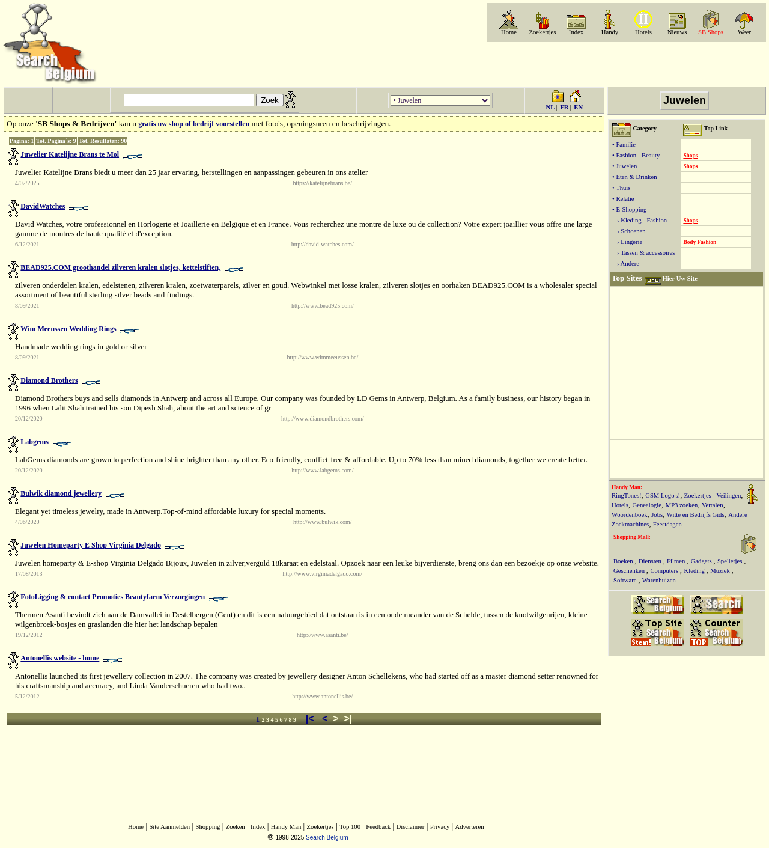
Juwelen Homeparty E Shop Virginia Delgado (90, 545)
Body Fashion (699, 242)
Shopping (208, 826)
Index (576, 32)
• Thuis (621, 188)
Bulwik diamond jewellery (61, 493)
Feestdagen (667, 524)
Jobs (657, 514)
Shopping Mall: (632, 537)
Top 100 (349, 826)
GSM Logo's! (662, 495)
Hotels (643, 32)
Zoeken (235, 826)
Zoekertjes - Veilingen (712, 495)
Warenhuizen (659, 580)
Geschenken (629, 570)
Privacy (440, 826)
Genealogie (647, 505)
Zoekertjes (542, 32)
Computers (664, 570)
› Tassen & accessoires (643, 252)
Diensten (651, 561)
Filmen (677, 561)
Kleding (695, 570)
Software (625, 580)
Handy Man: (627, 487)
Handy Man (286, 826)
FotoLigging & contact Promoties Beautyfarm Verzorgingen (112, 597)
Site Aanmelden (169, 826)
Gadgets (702, 561)
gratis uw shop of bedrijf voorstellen (193, 124)
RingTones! (627, 495)
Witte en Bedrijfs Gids (696, 514)
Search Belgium (327, 837)
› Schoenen (629, 231)
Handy (609, 32)
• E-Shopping (629, 209)
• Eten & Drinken (634, 177)
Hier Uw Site (679, 278)
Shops (690, 156)
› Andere (625, 263)
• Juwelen (624, 166)
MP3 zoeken (682, 505)
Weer (744, 32)
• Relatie (623, 198)
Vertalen (712, 505)
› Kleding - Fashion (639, 220)
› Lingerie (627, 242)
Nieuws (677, 32)
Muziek (720, 570)
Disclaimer (411, 826)
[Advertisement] (625, 64)
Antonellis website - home (59, 658)
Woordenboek (630, 514)
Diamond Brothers (49, 380)
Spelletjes (730, 561)
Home (509, 32)
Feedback (378, 826)
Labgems (34, 442)
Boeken (623, 561)
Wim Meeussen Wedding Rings (68, 329)
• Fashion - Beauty (636, 155)
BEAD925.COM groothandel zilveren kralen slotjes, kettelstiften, (120, 267)
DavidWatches (42, 206)
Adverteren (469, 826)
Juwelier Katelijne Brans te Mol (69, 154)
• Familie (624, 144)
